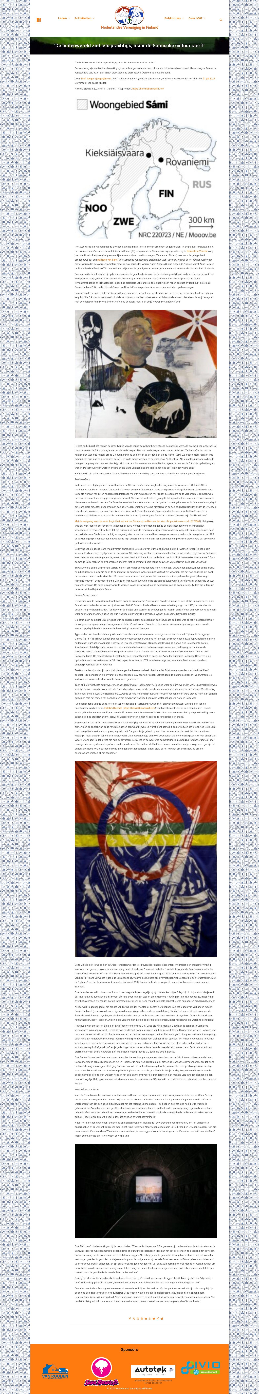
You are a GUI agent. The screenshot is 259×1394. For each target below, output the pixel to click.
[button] (41, 19)
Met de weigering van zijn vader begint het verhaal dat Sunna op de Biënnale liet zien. (120, 521)
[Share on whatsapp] (150, 1319)
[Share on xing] (158, 1319)
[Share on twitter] (134, 1319)
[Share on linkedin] (146, 1319)
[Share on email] (162, 1319)
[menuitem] (41, 19)
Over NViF (197, 18)
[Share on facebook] (130, 1319)
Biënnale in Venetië (197, 251)
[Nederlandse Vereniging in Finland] (129, 18)
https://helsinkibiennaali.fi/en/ (148, 88)
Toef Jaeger (87, 78)
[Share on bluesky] (154, 1319)
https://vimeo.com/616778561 (183, 521)
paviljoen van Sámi (107, 259)
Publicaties (174, 18)
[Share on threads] (138, 1319)
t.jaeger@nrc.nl (103, 78)
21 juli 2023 (209, 78)
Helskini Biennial (113, 708)
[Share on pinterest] (142, 1319)
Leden (64, 18)
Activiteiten (84, 18)
